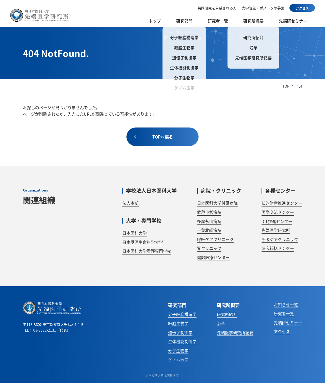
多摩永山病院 (209, 221)
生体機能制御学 (182, 341)
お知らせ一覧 (286, 304)
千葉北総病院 (209, 230)
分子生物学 (178, 350)
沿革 (221, 323)
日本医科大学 (134, 233)
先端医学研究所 (276, 230)
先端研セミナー (293, 21)
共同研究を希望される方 (217, 7)
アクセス (302, 8)
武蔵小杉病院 (209, 212)
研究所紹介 (227, 314)
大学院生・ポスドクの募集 (263, 7)
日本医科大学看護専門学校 (146, 251)
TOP (286, 86)
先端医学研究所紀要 (235, 332)
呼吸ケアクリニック (215, 239)
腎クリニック (209, 248)
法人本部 (130, 203)
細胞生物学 (178, 323)
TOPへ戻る (153, 137)
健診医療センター (213, 257)
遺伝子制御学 (180, 332)
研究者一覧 (284, 313)
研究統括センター (278, 248)
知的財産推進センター (282, 203)
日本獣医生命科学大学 (142, 242)
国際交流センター (278, 212)
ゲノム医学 (178, 359)
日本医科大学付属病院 (217, 203)
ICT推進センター (277, 221)
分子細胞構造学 (182, 314)
